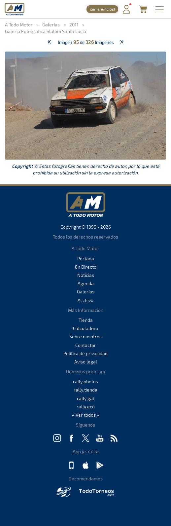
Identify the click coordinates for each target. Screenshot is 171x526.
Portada (85, 258)
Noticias (85, 275)
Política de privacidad (85, 353)
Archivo (85, 300)
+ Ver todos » (85, 415)
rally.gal (85, 398)
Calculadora (85, 328)
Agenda (86, 283)
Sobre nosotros (85, 336)
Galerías (85, 291)
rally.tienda (85, 390)
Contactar (85, 345)
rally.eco (86, 406)
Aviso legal (85, 361)
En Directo (85, 267)
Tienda (86, 320)
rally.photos (85, 381)
